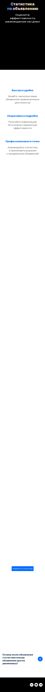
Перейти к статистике (23, 569)
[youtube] (36, 685)
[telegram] (41, 685)
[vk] (31, 685)
